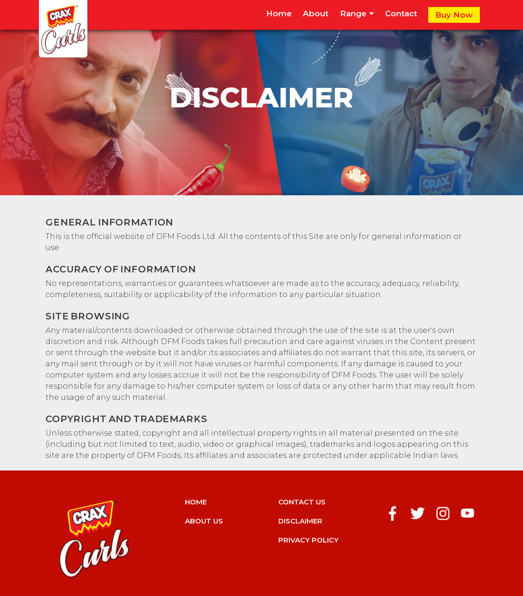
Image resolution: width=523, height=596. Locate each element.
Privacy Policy (308, 540)
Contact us (302, 501)
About (315, 13)
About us (204, 521)
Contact (401, 13)
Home (279, 13)
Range (357, 13)
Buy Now (454, 15)
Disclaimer (300, 521)
